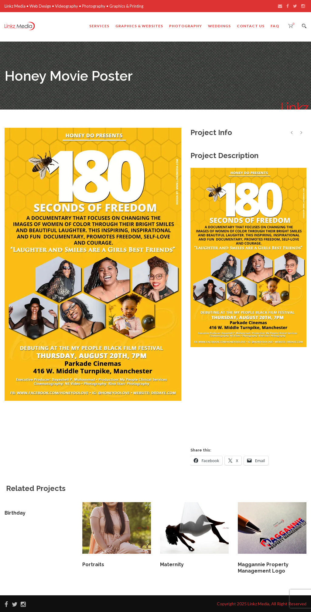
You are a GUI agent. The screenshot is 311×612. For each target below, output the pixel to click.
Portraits (93, 564)
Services (99, 26)
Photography (185, 26)
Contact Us (251, 26)
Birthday (15, 513)
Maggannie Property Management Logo (263, 568)
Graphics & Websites (139, 26)
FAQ (275, 26)
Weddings (219, 26)
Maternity (172, 564)
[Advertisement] (250, 395)
